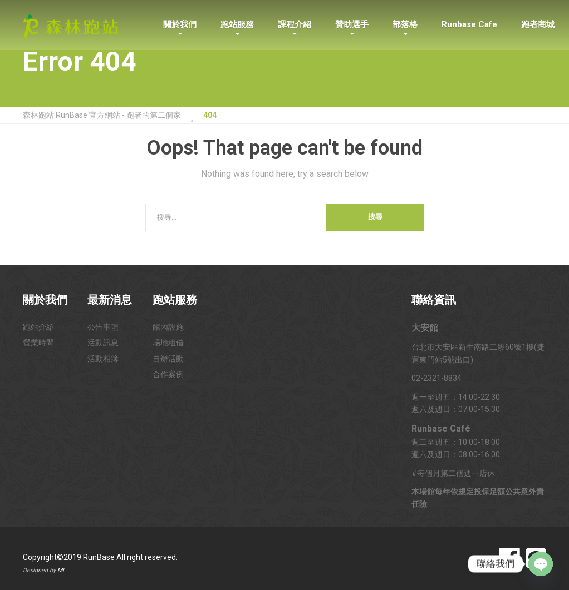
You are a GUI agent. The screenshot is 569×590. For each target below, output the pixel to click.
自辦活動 (168, 358)
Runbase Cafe (469, 24)
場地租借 (168, 342)
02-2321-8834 (436, 378)
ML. (62, 570)
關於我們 (180, 24)
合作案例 (168, 374)
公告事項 (103, 327)
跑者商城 (538, 24)
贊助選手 (352, 24)
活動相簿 (103, 358)
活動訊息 (103, 342)
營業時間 (38, 342)
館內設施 (168, 327)
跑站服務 (237, 24)
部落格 (405, 24)
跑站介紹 (38, 327)
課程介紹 (294, 24)
